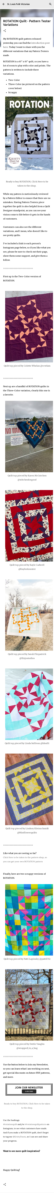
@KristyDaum (19, 1136)
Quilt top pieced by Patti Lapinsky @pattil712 (27, 959)
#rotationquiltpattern (35, 1124)
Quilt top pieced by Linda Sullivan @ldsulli (27, 743)
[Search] (50, 4)
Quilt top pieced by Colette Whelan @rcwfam (27, 365)
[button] (4, 31)
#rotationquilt (10, 1124)
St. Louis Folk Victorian (18, 4)
